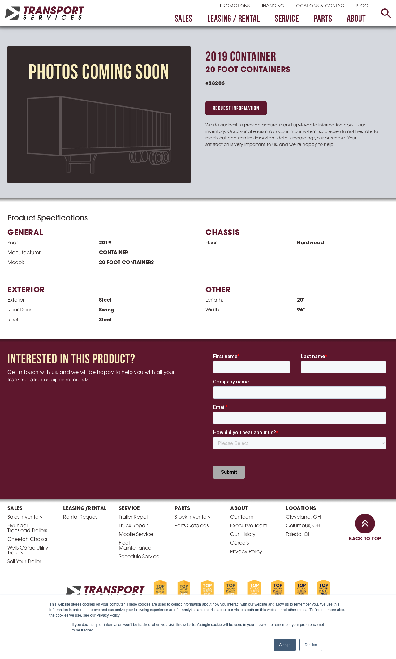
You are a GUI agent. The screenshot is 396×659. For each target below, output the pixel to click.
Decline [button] (311, 645)
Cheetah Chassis (27, 539)
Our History (243, 534)
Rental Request (81, 517)
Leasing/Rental (85, 508)
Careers (239, 543)
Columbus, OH (303, 526)
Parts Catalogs (191, 526)
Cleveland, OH (303, 517)
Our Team (241, 517)
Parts (323, 19)
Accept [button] (285, 645)
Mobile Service (136, 534)
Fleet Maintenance (135, 546)
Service (287, 19)
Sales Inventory (25, 517)
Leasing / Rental (233, 19)
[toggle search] (386, 13)
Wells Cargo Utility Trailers (27, 551)
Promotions (235, 6)
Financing (272, 6)
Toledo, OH (299, 534)
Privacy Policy (246, 552)
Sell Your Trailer (24, 561)
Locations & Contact (320, 6)
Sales (183, 19)
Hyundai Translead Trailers (27, 528)
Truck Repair (133, 526)
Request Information (236, 109)
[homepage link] (44, 13)
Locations (301, 508)
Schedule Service (139, 556)
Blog (362, 6)
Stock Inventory (192, 517)
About (356, 19)
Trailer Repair (134, 517)
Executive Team (248, 526)
